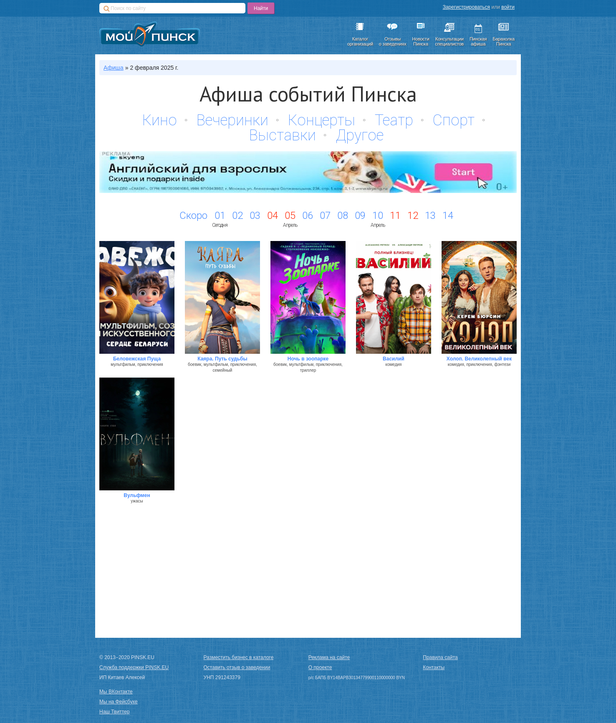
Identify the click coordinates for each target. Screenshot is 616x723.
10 (377, 215)
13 (430, 215)
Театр (394, 120)
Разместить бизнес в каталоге (239, 657)
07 (325, 215)
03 (255, 215)
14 (447, 215)
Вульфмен (137, 495)
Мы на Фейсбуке (118, 702)
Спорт (454, 120)
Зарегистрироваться (466, 7)
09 (360, 215)
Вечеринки (232, 120)
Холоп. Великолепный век (479, 359)
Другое (360, 135)
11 (395, 215)
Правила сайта (440, 657)
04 (272, 215)
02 (237, 215)
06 (307, 215)
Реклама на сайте (329, 657)
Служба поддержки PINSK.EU (134, 667)
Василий (393, 359)
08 (342, 215)
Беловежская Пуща (137, 359)
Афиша (114, 67)
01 (220, 215)
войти (508, 7)
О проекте (320, 667)
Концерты (321, 120)
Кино (159, 120)
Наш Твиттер (114, 712)
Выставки (282, 135)
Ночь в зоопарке (308, 359)
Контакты (433, 667)
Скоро (193, 215)
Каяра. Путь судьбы (222, 359)
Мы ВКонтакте (116, 692)
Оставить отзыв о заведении (237, 667)
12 (412, 215)
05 (290, 215)
